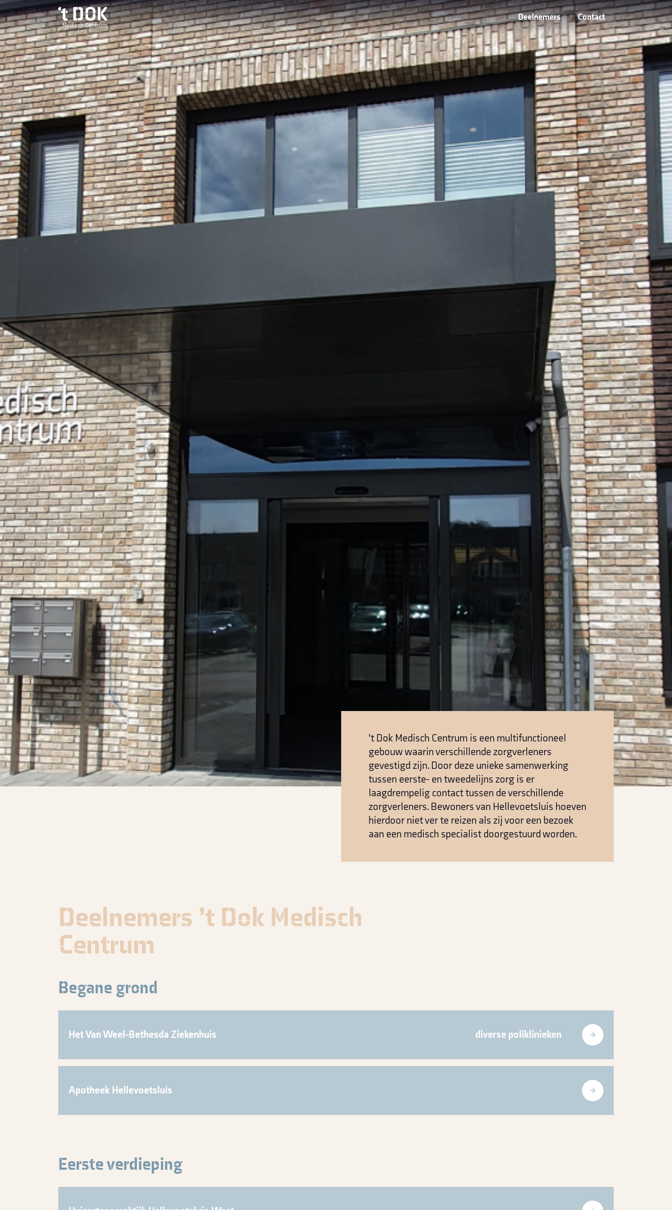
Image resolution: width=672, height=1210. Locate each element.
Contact (591, 17)
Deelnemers (539, 17)
